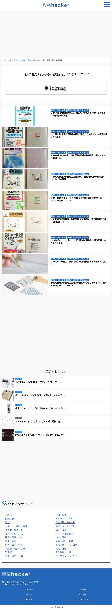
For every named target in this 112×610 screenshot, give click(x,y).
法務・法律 (61, 537)
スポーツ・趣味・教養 (16, 526)
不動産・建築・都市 (15, 549)
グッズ (18, 379)
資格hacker (59, 607)
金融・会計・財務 (64, 541)
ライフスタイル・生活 (66, 556)
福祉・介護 (61, 530)
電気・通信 (61, 549)
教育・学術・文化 (14, 534)
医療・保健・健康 (58, 110)
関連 (7, 522)
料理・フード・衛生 (65, 526)
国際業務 (9, 519)
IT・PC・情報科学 (65, 534)
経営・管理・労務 (14, 545)
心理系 (8, 515)
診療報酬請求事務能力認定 (77, 110)
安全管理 (9, 552)
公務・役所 (61, 515)
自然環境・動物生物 (65, 522)
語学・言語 (10, 541)
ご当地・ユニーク (14, 530)
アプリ (18, 418)
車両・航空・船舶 (14, 556)
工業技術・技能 (63, 552)
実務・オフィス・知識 (66, 545)
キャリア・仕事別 (64, 519)
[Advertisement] (56, 33)
